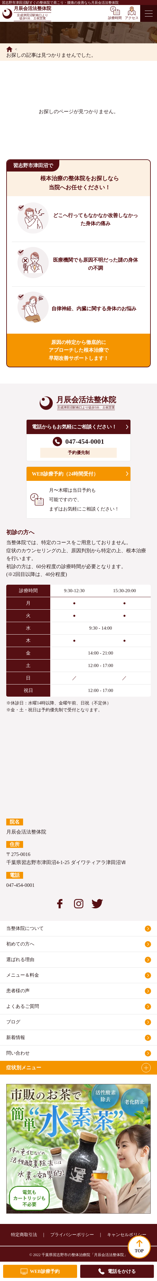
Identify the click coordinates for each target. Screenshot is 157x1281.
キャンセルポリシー (126, 1234)
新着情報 (15, 1037)
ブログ (13, 1021)
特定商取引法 (24, 1234)
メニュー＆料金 (22, 975)
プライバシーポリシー (72, 1234)
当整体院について (25, 928)
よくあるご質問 (22, 1006)
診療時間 (115, 18)
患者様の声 (18, 990)
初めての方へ (20, 943)
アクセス (132, 18)
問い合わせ (18, 1053)
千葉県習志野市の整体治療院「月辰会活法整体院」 (85, 1255)
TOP (139, 1251)
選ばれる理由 (20, 959)
